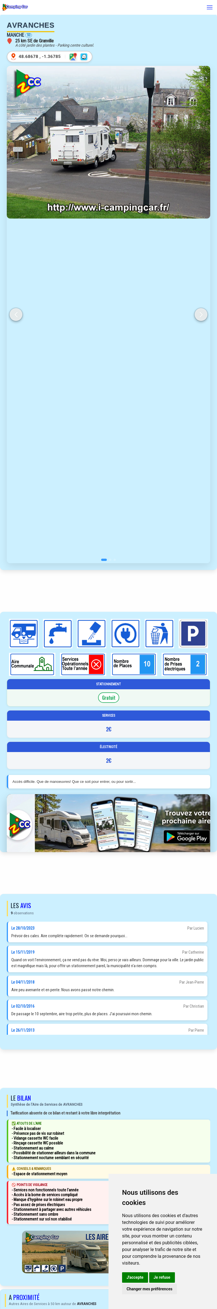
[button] (104, 560)
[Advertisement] (108, 591)
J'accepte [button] (135, 1277)
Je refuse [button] (162, 1277)
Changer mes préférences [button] (149, 1289)
